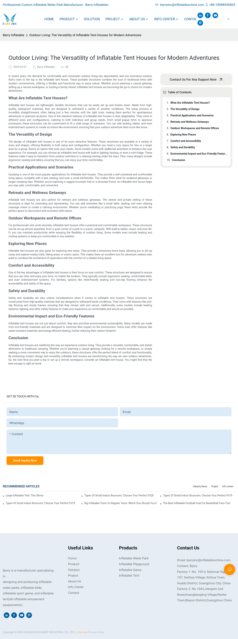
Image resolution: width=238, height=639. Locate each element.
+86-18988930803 (220, 5)
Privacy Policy (96, 632)
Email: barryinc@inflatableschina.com (203, 560)
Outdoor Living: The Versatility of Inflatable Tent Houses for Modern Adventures (85, 35)
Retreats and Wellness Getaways (189, 121)
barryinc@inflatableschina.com (179, 5)
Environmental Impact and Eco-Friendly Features (198, 153)
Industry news (200, 486)
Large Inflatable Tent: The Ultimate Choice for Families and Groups (24, 495)
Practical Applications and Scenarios (192, 115)
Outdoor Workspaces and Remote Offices (194, 128)
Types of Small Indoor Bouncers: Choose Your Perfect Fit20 (119, 495)
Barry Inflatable (13, 35)
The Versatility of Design (185, 109)
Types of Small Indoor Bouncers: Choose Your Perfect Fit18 (40, 503)
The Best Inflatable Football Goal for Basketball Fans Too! (196, 503)
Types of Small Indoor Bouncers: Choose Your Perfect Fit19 (197, 495)
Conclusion (178, 160)
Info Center (227, 486)
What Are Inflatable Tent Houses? (190, 102)
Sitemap (82, 632)
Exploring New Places (183, 134)
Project (214, 486)
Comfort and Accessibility (185, 140)
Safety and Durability (182, 147)
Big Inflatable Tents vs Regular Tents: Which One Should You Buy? (120, 503)
